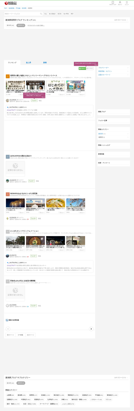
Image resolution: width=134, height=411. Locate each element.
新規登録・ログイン (105, 71)
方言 (108, 399)
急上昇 (28, 63)
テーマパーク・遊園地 (49, 404)
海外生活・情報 (79, 399)
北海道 (45, 395)
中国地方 (25, 399)
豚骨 (72, 14)
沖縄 (64, 399)
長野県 (33, 395)
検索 (42, 13)
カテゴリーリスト (120, 20)
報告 (40, 100)
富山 (45, 14)
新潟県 (21, 395)
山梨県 (10, 395)
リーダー (112, 4)
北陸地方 (86, 395)
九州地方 (52, 399)
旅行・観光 (13, 404)
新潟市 (10, 25)
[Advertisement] (67, 44)
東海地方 (112, 395)
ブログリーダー (103, 67)
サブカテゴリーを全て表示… (36, 25)
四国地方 (38, 399)
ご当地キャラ (96, 399)
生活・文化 (29, 404)
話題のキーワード (104, 75)
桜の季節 (66, 14)
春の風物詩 (52, 14)
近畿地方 (12, 399)
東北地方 (59, 395)
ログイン (120, 4)
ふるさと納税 (68, 404)
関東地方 (73, 395)
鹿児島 (60, 14)
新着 (45, 63)
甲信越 (99, 395)
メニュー (127, 4)
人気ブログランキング (11, 3)
